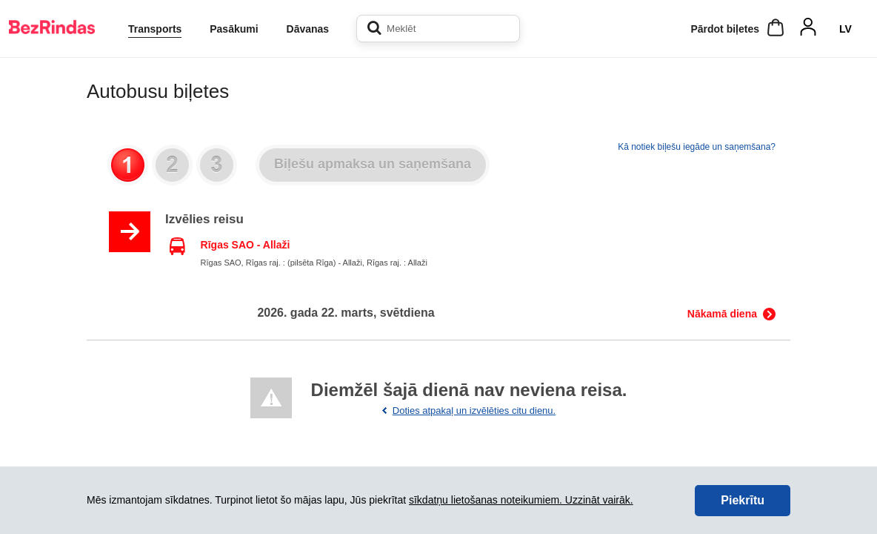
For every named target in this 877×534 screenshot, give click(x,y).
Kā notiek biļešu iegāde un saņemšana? (697, 147)
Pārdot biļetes (724, 29)
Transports (154, 29)
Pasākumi (234, 29)
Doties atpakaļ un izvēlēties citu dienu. (474, 410)
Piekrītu (742, 500)
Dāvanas (308, 29)
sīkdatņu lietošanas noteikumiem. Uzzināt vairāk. (521, 500)
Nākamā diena (722, 314)
